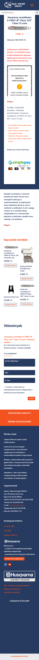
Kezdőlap (10, 107)
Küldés (31, 398)
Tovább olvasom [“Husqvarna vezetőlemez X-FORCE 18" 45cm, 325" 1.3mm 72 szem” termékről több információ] (27, 304)
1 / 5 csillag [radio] (4, 356)
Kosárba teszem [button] (10, 265)
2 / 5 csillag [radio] (6, 356)
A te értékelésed (10, 353)
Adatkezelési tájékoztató (12, 589)
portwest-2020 (9, 526)
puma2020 (7, 531)
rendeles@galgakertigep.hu (17, 505)
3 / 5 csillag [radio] (8, 356)
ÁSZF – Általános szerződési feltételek (17, 585)
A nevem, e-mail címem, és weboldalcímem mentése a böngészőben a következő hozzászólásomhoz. (18, 389)
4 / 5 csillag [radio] (10, 356)
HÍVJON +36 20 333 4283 (19, 421)
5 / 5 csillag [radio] (11, 356)
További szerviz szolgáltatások (14, 558)
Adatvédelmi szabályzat (12, 592)
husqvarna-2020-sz (10, 535)
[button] (28, 29)
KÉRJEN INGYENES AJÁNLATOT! (19, 413)
